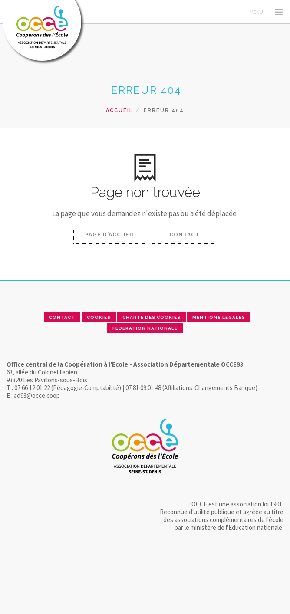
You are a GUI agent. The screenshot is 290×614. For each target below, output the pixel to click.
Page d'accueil (110, 235)
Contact (184, 235)
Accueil (119, 110)
